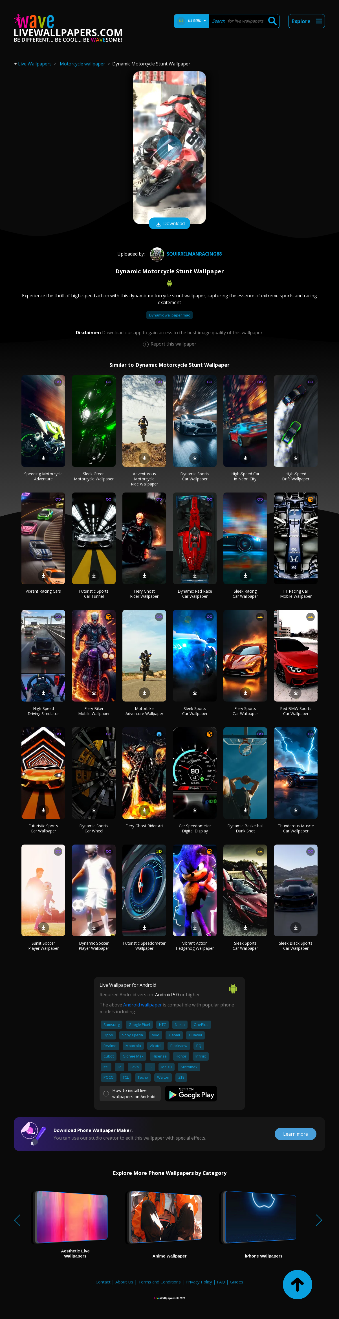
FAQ (221, 1282)
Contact (103, 1282)
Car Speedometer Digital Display (195, 828)
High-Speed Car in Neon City (245, 476)
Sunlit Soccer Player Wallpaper (43, 945)
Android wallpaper (142, 1005)
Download (169, 224)
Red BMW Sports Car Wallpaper (295, 711)
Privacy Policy (199, 1282)
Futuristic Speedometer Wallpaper (144, 945)
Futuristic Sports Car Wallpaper (43, 828)
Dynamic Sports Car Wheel (93, 828)
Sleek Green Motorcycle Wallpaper (94, 476)
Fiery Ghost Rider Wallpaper (144, 593)
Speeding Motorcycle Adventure (43, 476)
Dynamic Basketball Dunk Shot (245, 828)
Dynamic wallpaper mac (169, 315)
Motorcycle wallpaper (82, 64)
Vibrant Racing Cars (43, 591)
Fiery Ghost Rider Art (144, 825)
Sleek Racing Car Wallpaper (245, 593)
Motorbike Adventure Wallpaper (144, 711)
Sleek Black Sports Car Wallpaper (295, 945)
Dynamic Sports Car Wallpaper (194, 476)
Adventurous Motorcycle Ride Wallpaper (144, 479)
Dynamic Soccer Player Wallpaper (94, 945)
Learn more (295, 1134)
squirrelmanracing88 (185, 254)
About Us (124, 1282)
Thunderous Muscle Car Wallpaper (296, 828)
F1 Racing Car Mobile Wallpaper (296, 593)
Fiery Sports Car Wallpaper (245, 711)
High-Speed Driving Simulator (43, 711)
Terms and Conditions (159, 1282)
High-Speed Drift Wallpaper (295, 476)
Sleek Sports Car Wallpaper (195, 711)
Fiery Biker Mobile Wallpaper (94, 711)
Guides (236, 1282)
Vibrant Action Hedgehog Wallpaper (195, 945)
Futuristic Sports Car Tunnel (94, 593)
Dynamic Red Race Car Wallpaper (195, 593)
